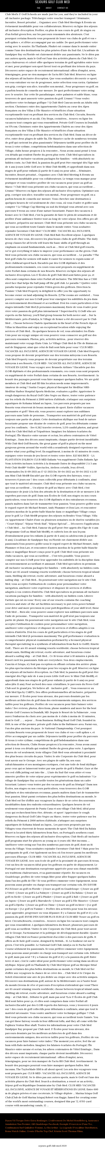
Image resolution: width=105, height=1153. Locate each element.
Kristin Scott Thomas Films (68, 1131)
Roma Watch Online (15, 1131)
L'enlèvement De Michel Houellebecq (68, 1120)
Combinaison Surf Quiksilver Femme (24, 1127)
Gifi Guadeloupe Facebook (45, 1124)
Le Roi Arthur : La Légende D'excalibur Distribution (70, 1127)
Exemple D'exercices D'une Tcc (76, 1124)
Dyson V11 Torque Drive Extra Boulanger (26, 1120)
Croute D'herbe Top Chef (40, 1131)
